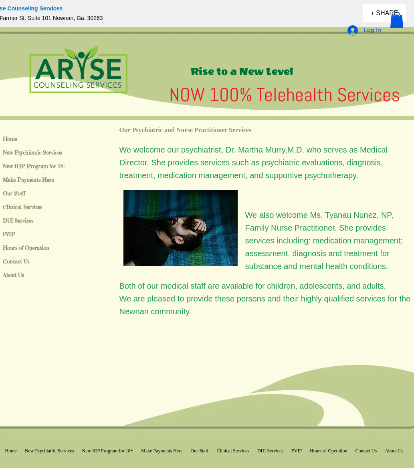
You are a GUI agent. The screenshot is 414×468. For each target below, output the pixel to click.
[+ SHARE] (384, 13)
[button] (397, 20)
